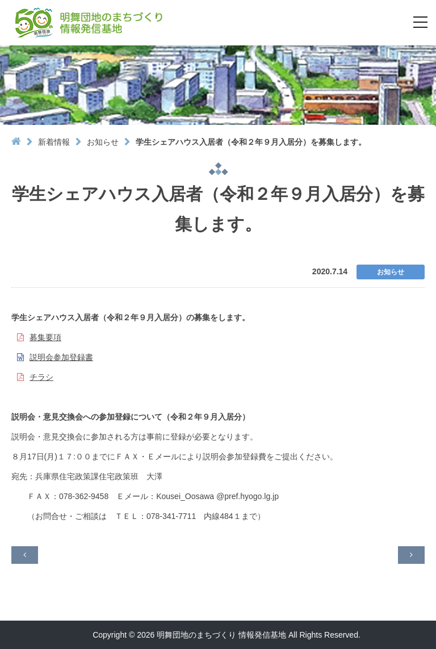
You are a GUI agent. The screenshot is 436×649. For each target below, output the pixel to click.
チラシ (41, 377)
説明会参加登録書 (61, 357)
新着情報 (54, 141)
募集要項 (45, 337)
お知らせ (103, 141)
